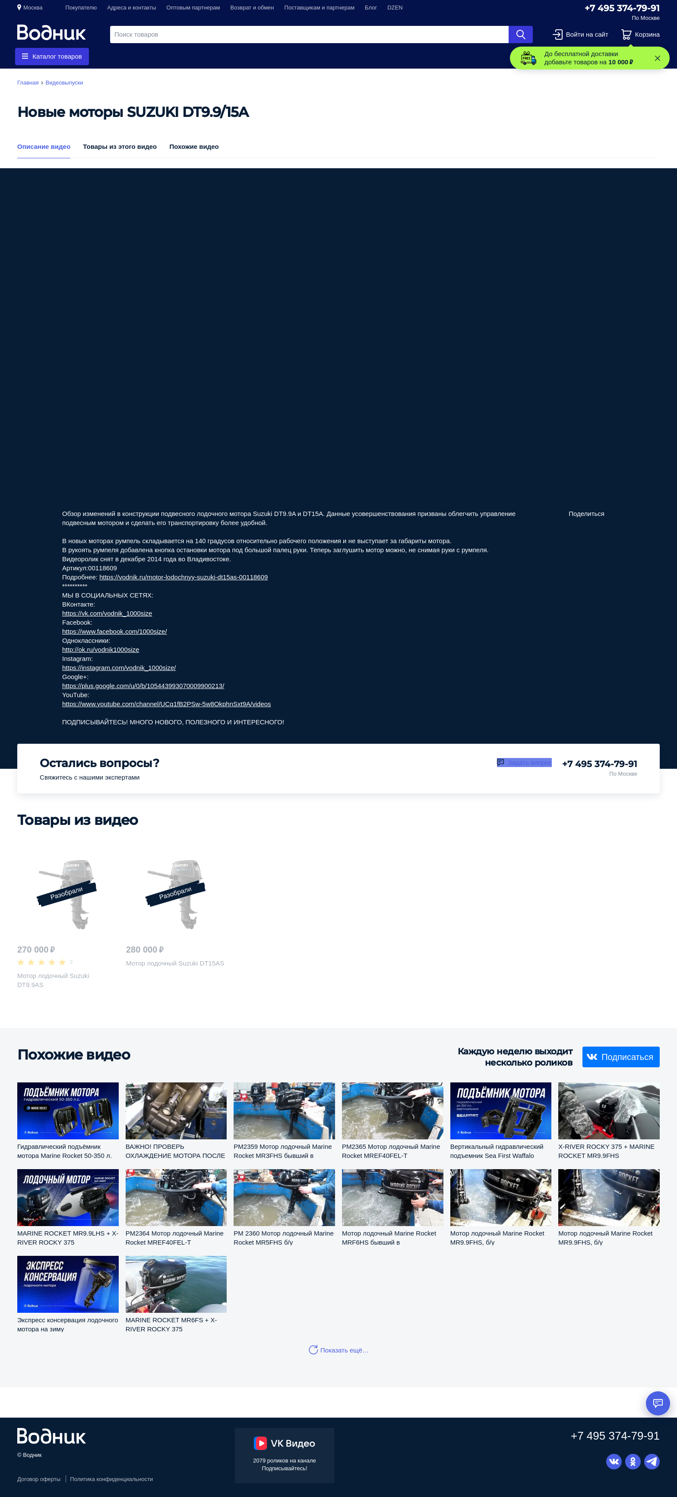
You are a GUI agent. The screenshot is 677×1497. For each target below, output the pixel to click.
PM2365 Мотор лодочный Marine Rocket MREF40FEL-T (391, 1151)
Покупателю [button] (81, 7)
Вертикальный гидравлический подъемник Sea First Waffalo (497, 1151)
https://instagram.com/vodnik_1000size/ (119, 667)
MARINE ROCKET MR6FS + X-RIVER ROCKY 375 (171, 1324)
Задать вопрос (529, 762)
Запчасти (204, 56)
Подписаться (627, 1057)
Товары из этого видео (120, 146)
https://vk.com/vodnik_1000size (107, 613)
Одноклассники (633, 1461)
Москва (32, 7)
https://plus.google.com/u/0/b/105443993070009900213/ (143, 685)
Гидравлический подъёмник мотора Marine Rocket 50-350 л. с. (64, 1151)
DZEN (394, 7)
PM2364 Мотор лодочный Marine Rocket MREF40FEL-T (175, 1237)
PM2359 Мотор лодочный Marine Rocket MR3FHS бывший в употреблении (283, 1151)
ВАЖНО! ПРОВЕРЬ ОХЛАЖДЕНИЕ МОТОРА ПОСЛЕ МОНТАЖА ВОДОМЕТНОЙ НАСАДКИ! (175, 1151)
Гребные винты (143, 56)
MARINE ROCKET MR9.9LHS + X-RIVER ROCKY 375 (67, 1237)
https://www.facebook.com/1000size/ (114, 631)
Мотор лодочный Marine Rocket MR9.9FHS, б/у (497, 1237)
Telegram (652, 1461)
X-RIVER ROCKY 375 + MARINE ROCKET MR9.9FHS (606, 1151)
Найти (521, 34)
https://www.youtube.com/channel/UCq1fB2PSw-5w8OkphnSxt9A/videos (166, 704)
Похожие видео (193, 146)
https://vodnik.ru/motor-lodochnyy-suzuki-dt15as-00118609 (183, 577)
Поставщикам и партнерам (320, 7)
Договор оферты (38, 1479)
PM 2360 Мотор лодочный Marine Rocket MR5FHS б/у (283, 1237)
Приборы (257, 56)
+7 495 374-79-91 (622, 8)
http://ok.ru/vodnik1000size (100, 649)
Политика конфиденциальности (111, 1479)
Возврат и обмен (252, 7)
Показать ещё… (344, 1350)
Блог (371, 7)
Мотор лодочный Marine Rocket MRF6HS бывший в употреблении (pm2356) (389, 1237)
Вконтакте (614, 1461)
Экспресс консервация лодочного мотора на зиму (67, 1324)
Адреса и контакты (131, 7)
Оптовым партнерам (193, 7)
